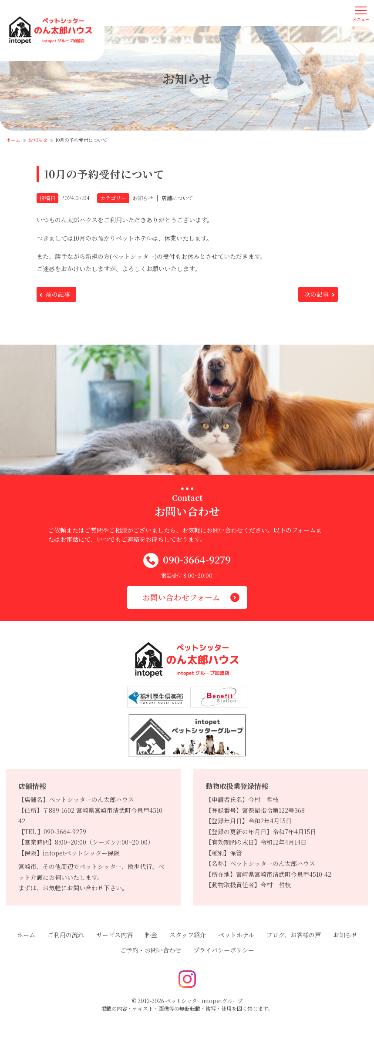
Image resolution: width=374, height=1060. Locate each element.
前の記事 (58, 294)
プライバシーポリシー (223, 950)
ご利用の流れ (65, 934)
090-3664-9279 (187, 560)
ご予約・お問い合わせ (150, 950)
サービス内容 (114, 934)
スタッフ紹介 (187, 934)
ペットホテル (236, 934)
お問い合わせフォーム (181, 597)
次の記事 (316, 294)
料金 (151, 934)
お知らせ (345, 934)
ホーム (26, 934)
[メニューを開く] (361, 13)
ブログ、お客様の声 (293, 934)
